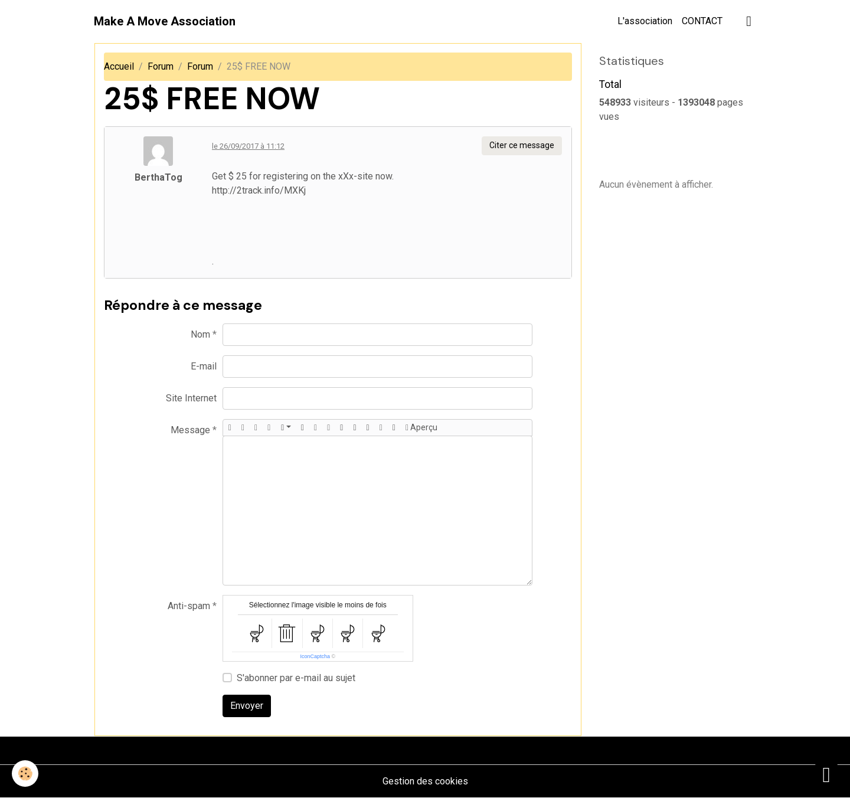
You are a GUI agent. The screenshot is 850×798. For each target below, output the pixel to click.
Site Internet (191, 398)
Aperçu (421, 428)
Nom (200, 334)
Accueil (119, 66)
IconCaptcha (315, 656)
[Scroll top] (826, 774)
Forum (161, 66)
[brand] (165, 21)
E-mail (204, 366)
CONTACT (702, 21)
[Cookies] (25, 773)
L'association (644, 21)
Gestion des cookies (425, 781)
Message (190, 430)
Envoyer (246, 705)
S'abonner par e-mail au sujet (296, 677)
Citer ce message (521, 145)
